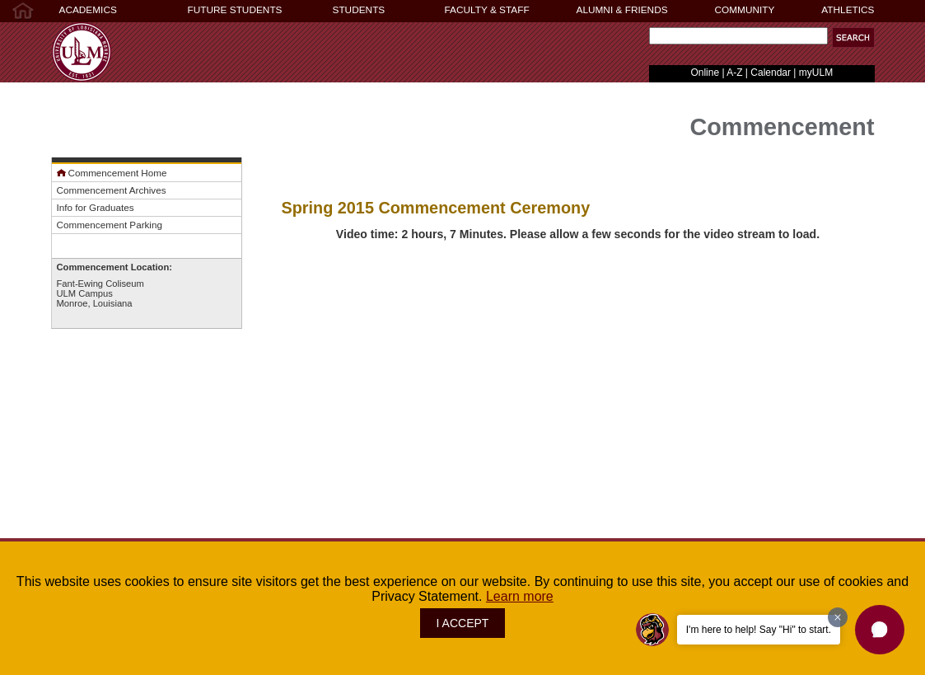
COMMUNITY (745, 10)
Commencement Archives (111, 190)
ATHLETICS (847, 10)
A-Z (734, 72)
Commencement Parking (109, 224)
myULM (816, 72)
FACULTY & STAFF (487, 10)
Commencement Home (112, 172)
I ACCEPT (463, 623)
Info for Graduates (95, 207)
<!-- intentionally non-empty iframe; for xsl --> (578, 431)
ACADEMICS (88, 10)
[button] (853, 37)
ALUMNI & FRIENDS (622, 10)
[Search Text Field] (738, 36)
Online (704, 72)
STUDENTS (359, 10)
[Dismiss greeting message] (838, 617)
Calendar (770, 72)
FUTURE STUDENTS (235, 10)
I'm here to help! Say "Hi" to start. (758, 629)
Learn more (520, 596)
